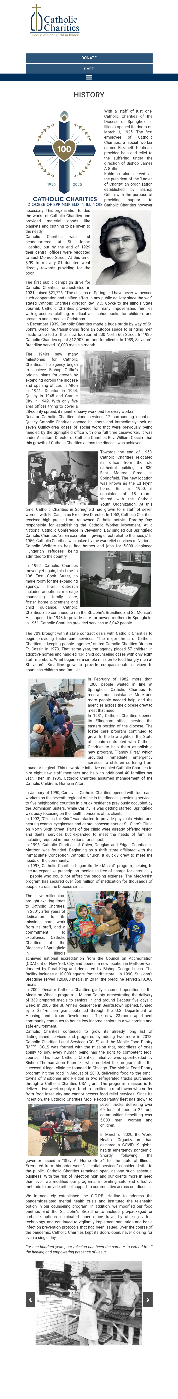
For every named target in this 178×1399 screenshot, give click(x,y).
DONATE (89, 58)
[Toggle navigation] (89, 77)
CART (89, 68)
